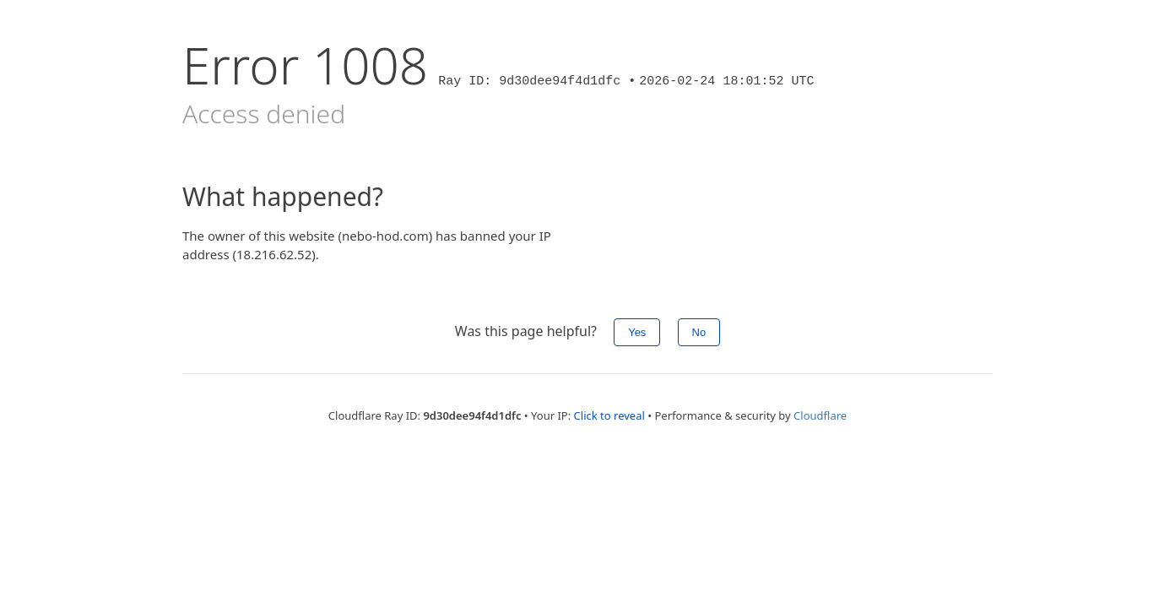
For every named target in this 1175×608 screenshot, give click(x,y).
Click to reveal (609, 415)
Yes (637, 332)
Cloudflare (820, 415)
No (699, 332)
